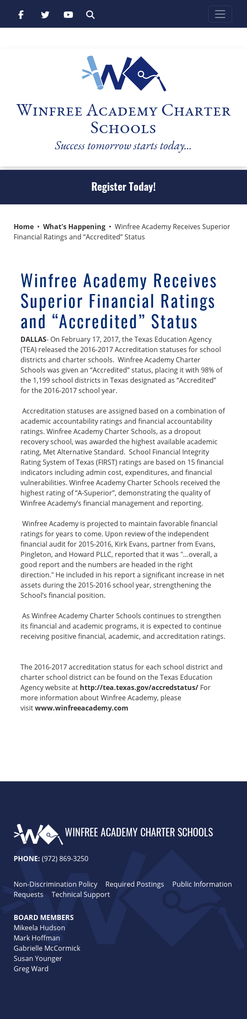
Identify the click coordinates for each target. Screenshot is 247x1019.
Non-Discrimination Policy (55, 884)
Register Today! (123, 188)
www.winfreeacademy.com (82, 708)
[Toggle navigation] (220, 14)
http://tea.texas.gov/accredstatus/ (139, 687)
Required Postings (134, 884)
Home (24, 226)
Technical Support (81, 894)
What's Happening (74, 226)
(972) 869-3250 (65, 858)
